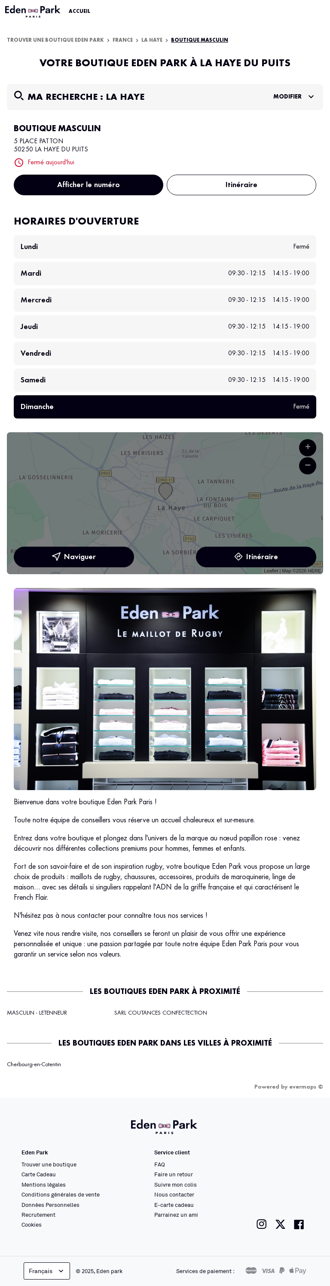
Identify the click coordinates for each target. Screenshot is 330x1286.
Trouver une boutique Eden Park (55, 40)
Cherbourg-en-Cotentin (34, 1064)
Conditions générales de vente (60, 1194)
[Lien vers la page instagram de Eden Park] (262, 1224)
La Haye (151, 40)
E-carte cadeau (174, 1204)
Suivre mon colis (175, 1184)
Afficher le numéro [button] (88, 185)
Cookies (31, 1224)
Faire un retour (173, 1174)
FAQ (159, 1164)
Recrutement (38, 1214)
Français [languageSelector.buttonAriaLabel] (47, 1271)
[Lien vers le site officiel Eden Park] (33, 11)
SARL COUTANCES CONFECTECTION (160, 1013)
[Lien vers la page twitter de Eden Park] (280, 1224)
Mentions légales (43, 1184)
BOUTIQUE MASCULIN (199, 40)
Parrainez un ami (176, 1214)
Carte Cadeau (38, 1174)
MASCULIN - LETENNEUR (37, 1013)
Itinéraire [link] (241, 185)
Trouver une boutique (48, 1164)
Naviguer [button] (74, 557)
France (123, 40)
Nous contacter (174, 1194)
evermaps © (306, 1087)
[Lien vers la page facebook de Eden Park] (299, 1224)
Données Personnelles (50, 1204)
